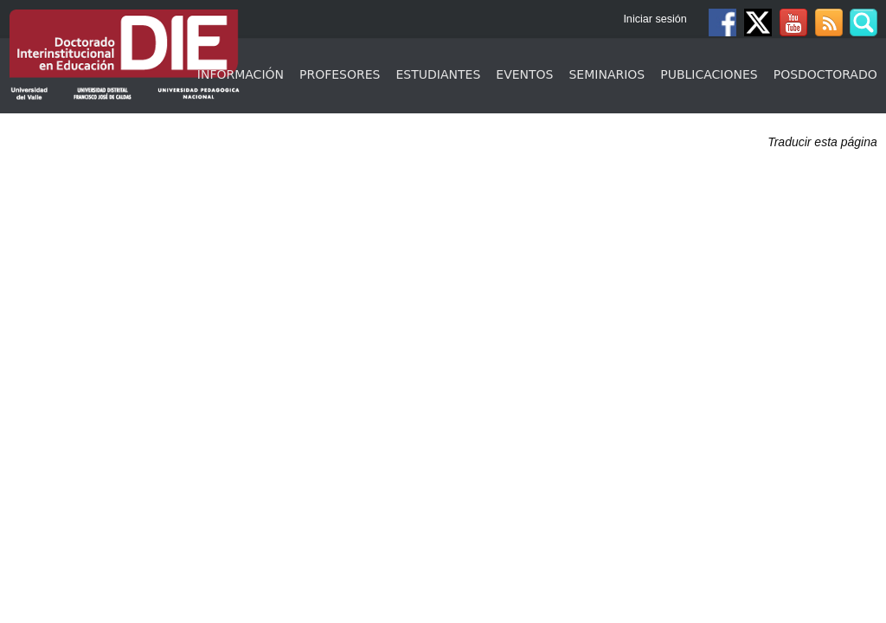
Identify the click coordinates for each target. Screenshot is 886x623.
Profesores (339, 74)
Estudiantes (438, 74)
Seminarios (606, 74)
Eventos (524, 74)
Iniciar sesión (655, 19)
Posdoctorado (825, 74)
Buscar (863, 22)
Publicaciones (708, 74)
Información (240, 74)
